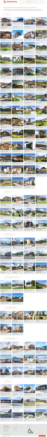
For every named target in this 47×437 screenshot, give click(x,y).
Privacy (43, 434)
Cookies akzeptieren (42, 435)
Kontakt (15, 429)
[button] (23, 1)
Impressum (36, 434)
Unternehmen (16, 428)
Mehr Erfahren (8, 436)
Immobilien (15, 427)
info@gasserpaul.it (5, 431)
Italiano (21, 427)
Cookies (40, 434)
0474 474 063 (6, 429)
